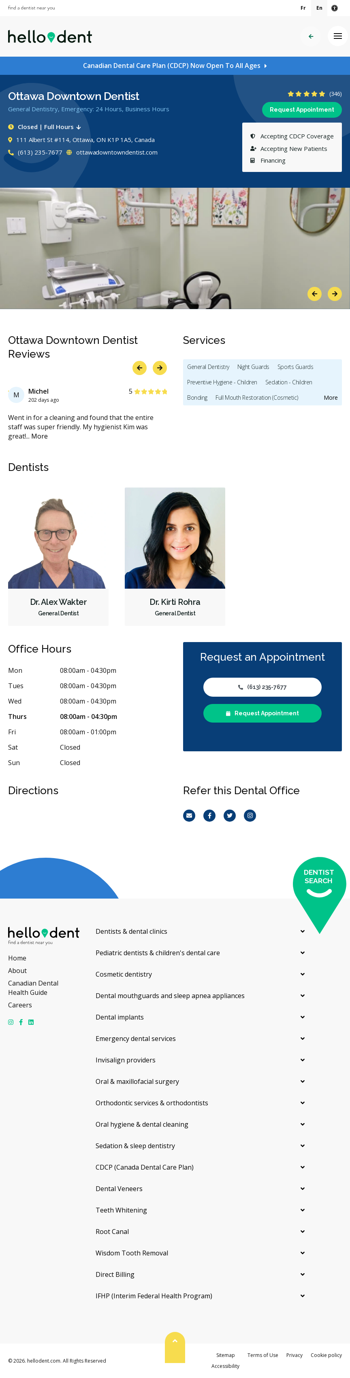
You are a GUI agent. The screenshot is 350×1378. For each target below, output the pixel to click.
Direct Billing (115, 1274)
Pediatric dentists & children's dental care (158, 952)
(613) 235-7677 (35, 152)
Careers (20, 1005)
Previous (314, 294)
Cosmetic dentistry (124, 974)
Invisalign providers (126, 1060)
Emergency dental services (136, 1038)
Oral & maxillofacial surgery (137, 1081)
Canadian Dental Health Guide (33, 988)
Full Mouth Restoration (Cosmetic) (257, 397)
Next (335, 294)
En (319, 7)
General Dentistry (208, 367)
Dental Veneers (119, 1188)
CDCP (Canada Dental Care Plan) (145, 1167)
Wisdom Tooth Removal (132, 1253)
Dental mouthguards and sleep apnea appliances (170, 995)
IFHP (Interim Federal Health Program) (154, 1295)
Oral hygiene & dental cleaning (142, 1124)
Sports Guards (295, 367)
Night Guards (253, 367)
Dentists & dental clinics (131, 931)
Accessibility (225, 1366)
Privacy (294, 1355)
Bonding (197, 397)
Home (17, 958)
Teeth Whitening (121, 1210)
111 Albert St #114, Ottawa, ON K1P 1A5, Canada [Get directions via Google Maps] (81, 140)
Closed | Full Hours (46, 127)
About (17, 970)
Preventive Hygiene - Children (222, 382)
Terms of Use (263, 1355)
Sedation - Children (288, 382)
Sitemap (225, 1355)
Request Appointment (302, 109)
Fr (303, 7)
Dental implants (120, 1017)
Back (311, 36)
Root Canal (112, 1231)
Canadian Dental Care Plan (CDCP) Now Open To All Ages (171, 65)
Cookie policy (326, 1355)
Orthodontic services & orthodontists (152, 1102)
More (39, 436)
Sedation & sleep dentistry (135, 1145)
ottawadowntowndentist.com (112, 152)
